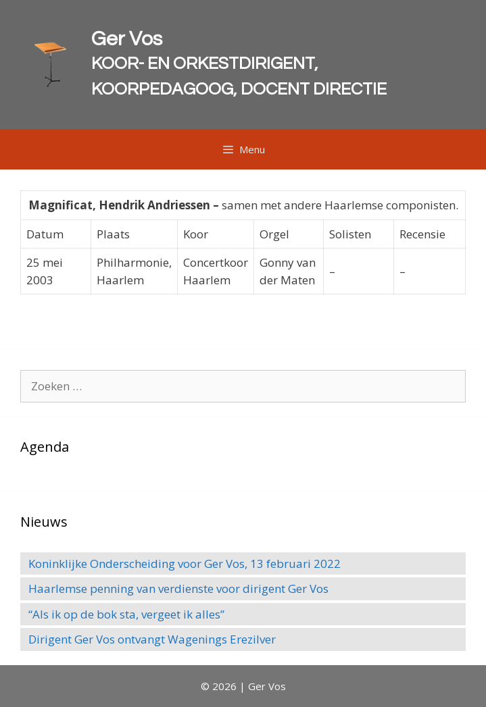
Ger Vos (126, 38)
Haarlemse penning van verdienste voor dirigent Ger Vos (178, 588)
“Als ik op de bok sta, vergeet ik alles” (126, 614)
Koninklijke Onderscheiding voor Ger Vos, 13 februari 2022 (184, 563)
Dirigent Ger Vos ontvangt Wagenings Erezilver (152, 639)
